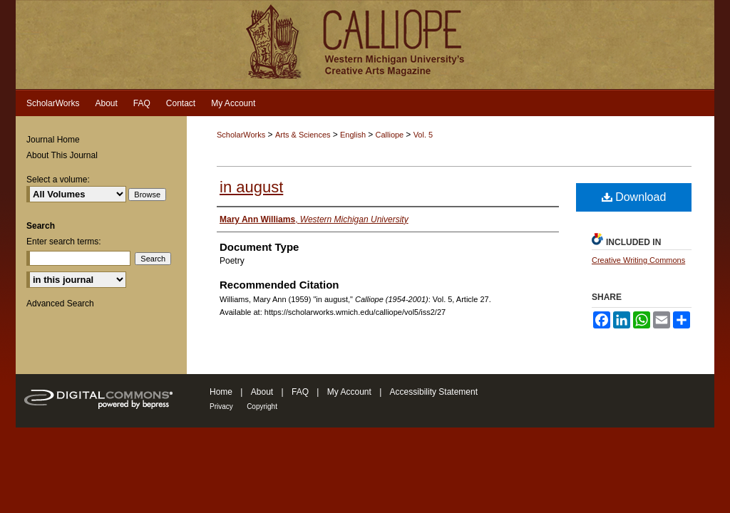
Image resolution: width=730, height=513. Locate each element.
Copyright (262, 406)
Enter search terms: (63, 242)
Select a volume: (58, 180)
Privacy (221, 406)
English (354, 134)
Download (634, 197)
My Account (349, 392)
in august (251, 187)
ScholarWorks (241, 134)
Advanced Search (60, 304)
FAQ (300, 392)
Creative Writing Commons (638, 260)
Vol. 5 (423, 134)
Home (221, 392)
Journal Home (53, 140)
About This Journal (62, 155)
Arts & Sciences (304, 134)
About (262, 392)
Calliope (390, 134)
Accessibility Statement (434, 392)
